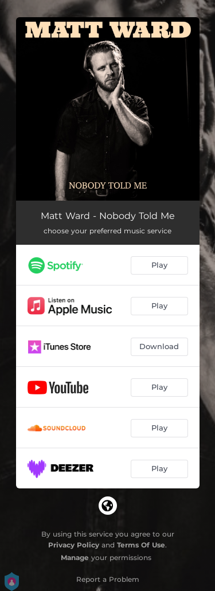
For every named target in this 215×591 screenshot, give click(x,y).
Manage (75, 557)
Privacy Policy (73, 545)
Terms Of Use (141, 545)
